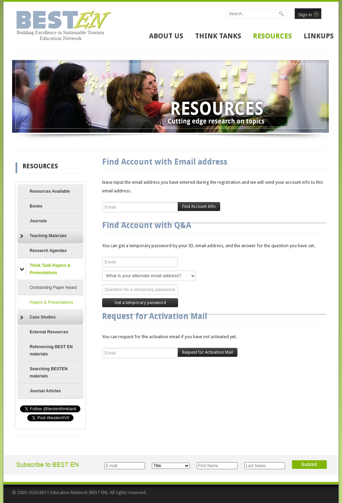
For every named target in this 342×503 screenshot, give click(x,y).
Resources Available (50, 191)
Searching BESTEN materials (49, 372)
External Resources (49, 332)
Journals (38, 221)
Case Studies (38, 317)
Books (36, 206)
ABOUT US (166, 36)
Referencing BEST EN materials (51, 350)
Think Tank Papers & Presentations (45, 269)
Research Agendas (48, 250)
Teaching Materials (43, 236)
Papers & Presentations (51, 302)
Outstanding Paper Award (53, 287)
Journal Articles (45, 391)
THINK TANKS (218, 36)
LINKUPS (319, 36)
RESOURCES (272, 36)
